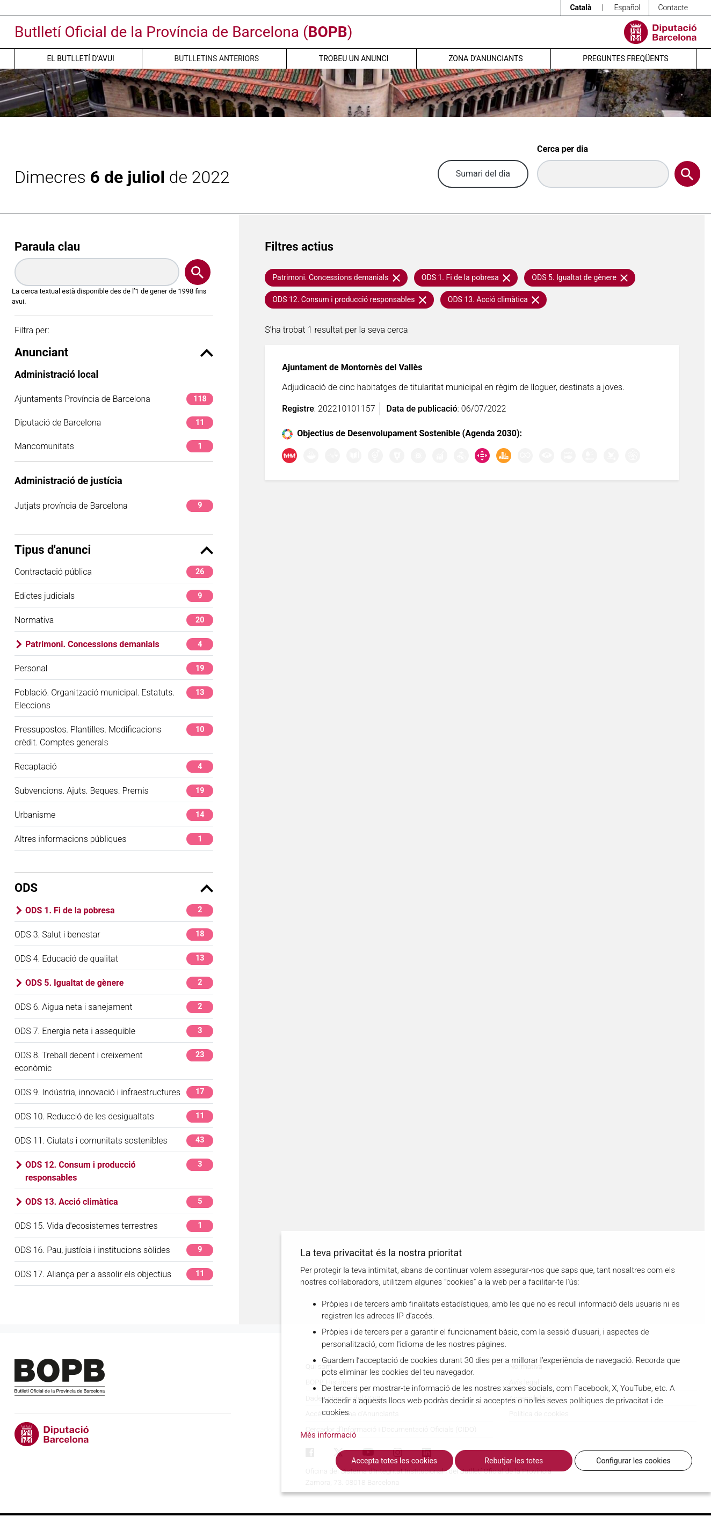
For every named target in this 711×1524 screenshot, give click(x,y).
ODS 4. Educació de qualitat (113, 958)
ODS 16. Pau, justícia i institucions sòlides (113, 1250)
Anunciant (113, 352)
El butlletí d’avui (80, 58)
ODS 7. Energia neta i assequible (113, 1031)
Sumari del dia (483, 173)
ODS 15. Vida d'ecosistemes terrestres (113, 1226)
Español (627, 7)
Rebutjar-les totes (513, 1460)
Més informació (328, 1435)
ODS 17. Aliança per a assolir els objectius (113, 1274)
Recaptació (113, 766)
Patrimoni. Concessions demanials (119, 644)
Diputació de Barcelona (113, 422)
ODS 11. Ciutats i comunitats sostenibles (113, 1140)
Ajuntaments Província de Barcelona (113, 399)
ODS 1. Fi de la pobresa (119, 910)
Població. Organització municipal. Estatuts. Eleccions (113, 698)
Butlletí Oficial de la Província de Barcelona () (183, 32)
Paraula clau (47, 246)
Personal (113, 668)
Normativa (113, 620)
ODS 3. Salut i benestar (113, 934)
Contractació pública (113, 572)
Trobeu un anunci (354, 58)
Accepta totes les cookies (394, 1460)
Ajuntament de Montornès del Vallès (352, 367)
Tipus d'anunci (113, 549)
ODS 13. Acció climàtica (119, 1202)
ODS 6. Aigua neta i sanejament (113, 1007)
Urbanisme (113, 815)
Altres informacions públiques (113, 839)
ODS (113, 888)
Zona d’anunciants (485, 58)
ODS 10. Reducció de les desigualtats (113, 1116)
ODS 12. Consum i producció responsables (119, 1171)
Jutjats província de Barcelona (113, 506)
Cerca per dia (562, 149)
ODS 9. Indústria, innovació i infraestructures (113, 1092)
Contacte (673, 7)
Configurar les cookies (633, 1460)
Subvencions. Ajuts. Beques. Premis (113, 791)
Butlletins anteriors (217, 58)
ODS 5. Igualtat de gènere (119, 983)
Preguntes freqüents (625, 58)
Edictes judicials (113, 596)
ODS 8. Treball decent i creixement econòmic (113, 1061)
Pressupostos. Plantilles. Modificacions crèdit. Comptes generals (113, 735)
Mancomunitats (113, 446)
